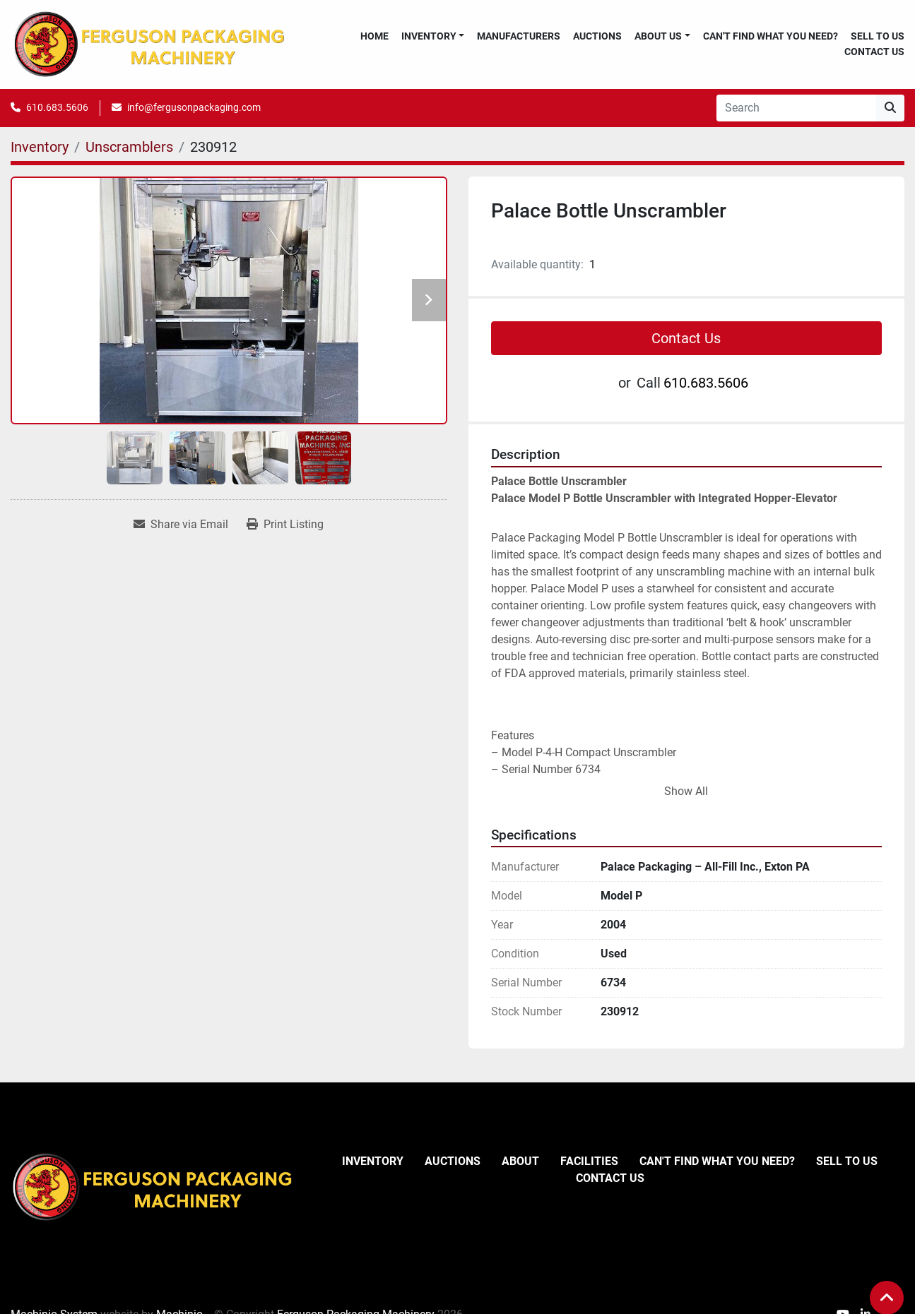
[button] (433, 36)
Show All (686, 791)
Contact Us (874, 51)
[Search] (796, 108)
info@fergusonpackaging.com (194, 107)
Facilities (589, 1161)
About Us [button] (658, 36)
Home (374, 36)
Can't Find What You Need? (770, 36)
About (520, 1161)
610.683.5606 (57, 107)
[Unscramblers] (129, 146)
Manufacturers (518, 36)
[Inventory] (40, 146)
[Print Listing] (285, 524)
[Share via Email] (180, 524)
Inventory (428, 36)
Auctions (597, 36)
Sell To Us (877, 36)
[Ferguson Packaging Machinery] (152, 1186)
